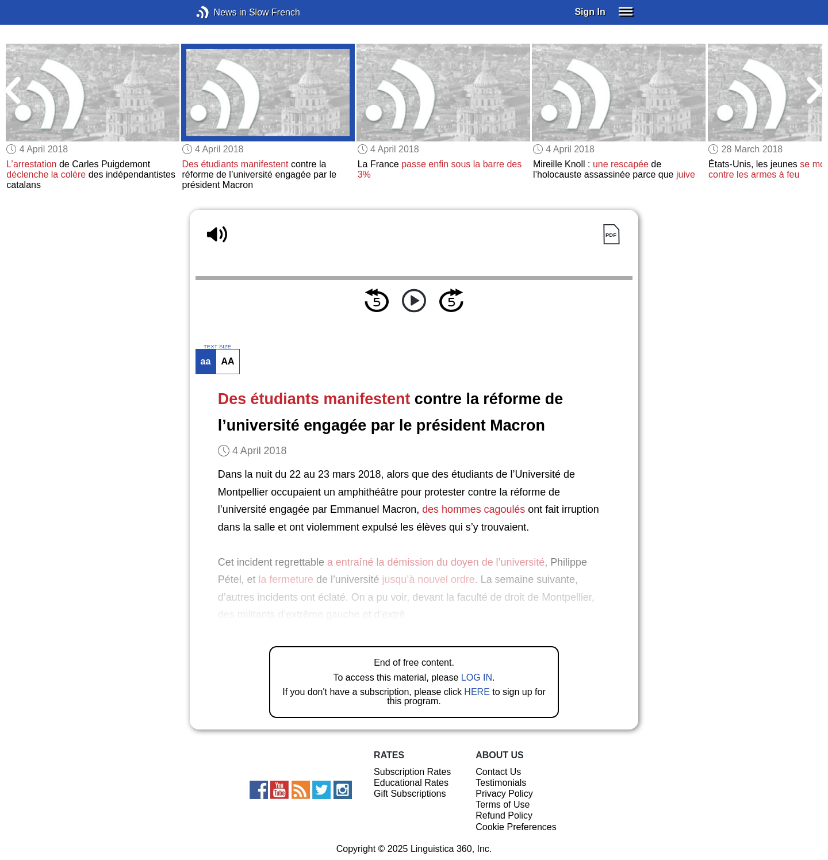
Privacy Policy (504, 793)
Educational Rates (411, 783)
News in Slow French (220, 12)
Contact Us (498, 772)
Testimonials (501, 783)
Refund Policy (504, 815)
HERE (476, 692)
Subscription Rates (412, 772)
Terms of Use (503, 804)
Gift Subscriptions (410, 793)
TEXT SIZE (217, 347)
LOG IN (476, 677)
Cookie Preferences (516, 827)
